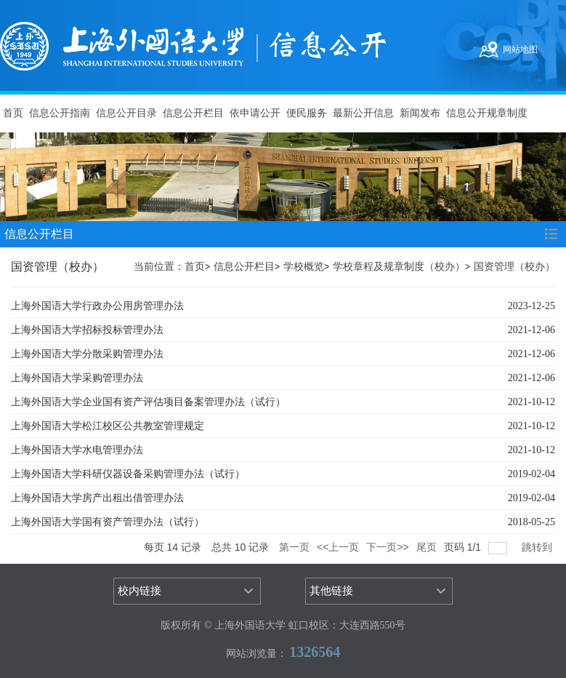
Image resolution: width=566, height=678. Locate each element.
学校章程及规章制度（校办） (399, 266)
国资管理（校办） (514, 266)
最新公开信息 (363, 113)
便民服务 (306, 113)
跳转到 (538, 547)
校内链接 (139, 591)
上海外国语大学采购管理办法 (77, 377)
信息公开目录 (126, 113)
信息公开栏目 (193, 113)
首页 (13, 113)
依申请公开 (255, 113)
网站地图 (520, 49)
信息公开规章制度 (486, 113)
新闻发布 (420, 113)
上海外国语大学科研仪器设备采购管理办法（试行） (128, 473)
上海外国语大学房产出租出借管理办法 (97, 497)
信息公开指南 (59, 113)
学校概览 (303, 266)
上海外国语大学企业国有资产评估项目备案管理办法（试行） (148, 401)
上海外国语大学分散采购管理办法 (87, 353)
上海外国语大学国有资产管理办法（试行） (107, 522)
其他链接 (331, 591)
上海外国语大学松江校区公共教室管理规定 (107, 425)
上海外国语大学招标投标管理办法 (87, 329)
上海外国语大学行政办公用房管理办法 (97, 305)
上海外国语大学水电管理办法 (77, 449)
